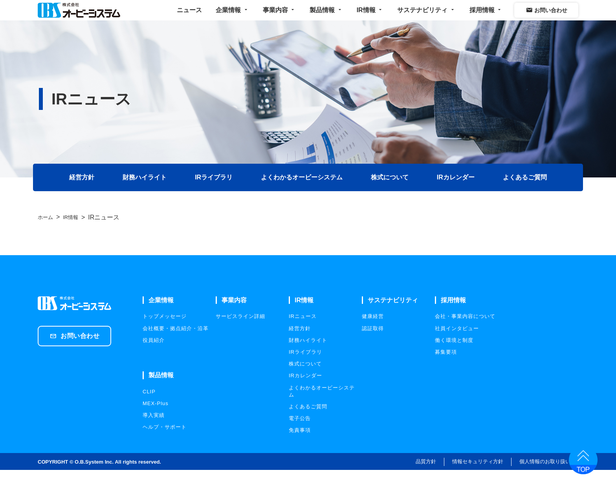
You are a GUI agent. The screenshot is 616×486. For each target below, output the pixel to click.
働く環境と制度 (454, 356)
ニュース (189, 17)
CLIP (149, 407)
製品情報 (326, 17)
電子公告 (300, 434)
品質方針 (426, 478)
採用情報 (485, 17)
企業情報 (232, 17)
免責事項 (300, 446)
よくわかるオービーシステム (302, 193)
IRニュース (303, 332)
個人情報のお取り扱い (544, 478)
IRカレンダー (457, 193)
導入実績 (154, 431)
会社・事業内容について (465, 332)
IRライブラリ (213, 193)
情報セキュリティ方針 (477, 478)
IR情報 (370, 17)
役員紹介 (154, 356)
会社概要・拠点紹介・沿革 (176, 344)
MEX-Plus (156, 419)
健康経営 (373, 332)
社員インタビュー (457, 344)
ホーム (47, 233)
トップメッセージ (165, 332)
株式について (390, 193)
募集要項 (446, 368)
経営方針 (79, 193)
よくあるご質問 (527, 193)
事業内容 (279, 17)
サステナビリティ (426, 17)
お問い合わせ (546, 17)
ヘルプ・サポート (165, 443)
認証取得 (373, 344)
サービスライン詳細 (240, 332)
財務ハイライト (143, 193)
